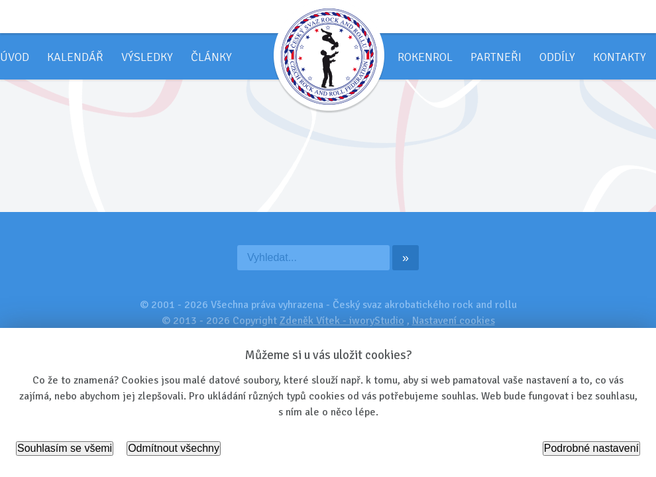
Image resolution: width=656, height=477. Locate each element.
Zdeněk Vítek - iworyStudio (342, 320)
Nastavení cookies (453, 320)
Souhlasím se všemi (64, 448)
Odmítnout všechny (173, 448)
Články (211, 57)
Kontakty (619, 57)
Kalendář (75, 57)
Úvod (14, 57)
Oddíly (557, 57)
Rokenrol (425, 57)
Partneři (495, 57)
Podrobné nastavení (591, 448)
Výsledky (147, 57)
